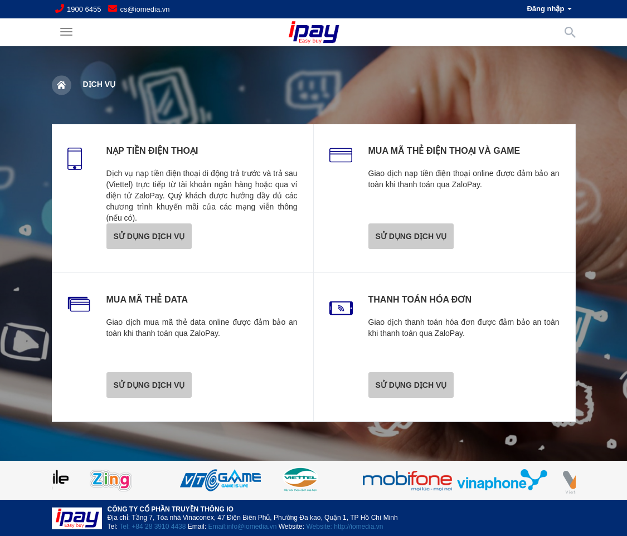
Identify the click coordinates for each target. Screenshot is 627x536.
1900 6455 (84, 9)
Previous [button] (80, 480)
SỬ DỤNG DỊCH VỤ (149, 236)
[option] (314, 480)
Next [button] (548, 480)
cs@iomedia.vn (144, 9)
